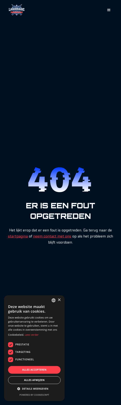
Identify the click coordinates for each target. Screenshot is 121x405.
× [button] (59, 300)
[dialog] (34, 348)
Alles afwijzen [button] (34, 380)
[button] (109, 10)
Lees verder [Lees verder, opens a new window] (32, 334)
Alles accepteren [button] (34, 369)
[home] (15, 10)
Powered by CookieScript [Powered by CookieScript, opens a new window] (34, 394)
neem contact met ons (52, 236)
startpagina (18, 236)
